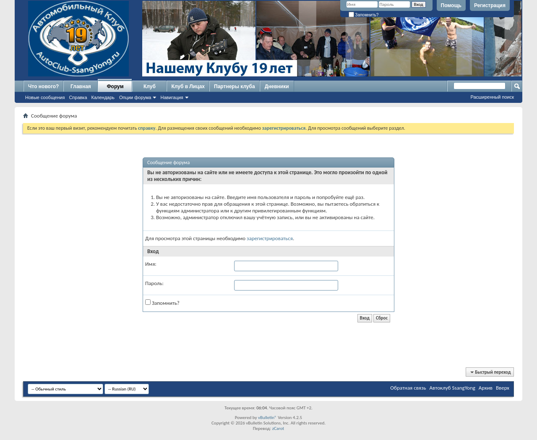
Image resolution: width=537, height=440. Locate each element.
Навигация (171, 97)
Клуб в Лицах (188, 86)
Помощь (451, 5)
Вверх (502, 388)
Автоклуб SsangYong (452, 388)
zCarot (278, 428)
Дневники (277, 86)
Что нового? (43, 86)
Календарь (103, 97)
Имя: (150, 264)
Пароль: (154, 283)
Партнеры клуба (234, 86)
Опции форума (135, 97)
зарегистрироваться (270, 238)
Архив (486, 388)
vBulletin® (267, 417)
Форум (115, 86)
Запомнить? (364, 15)
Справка (78, 97)
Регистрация (490, 5)
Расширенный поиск (492, 97)
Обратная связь (408, 388)
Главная (80, 86)
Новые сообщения (45, 97)
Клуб (149, 86)
